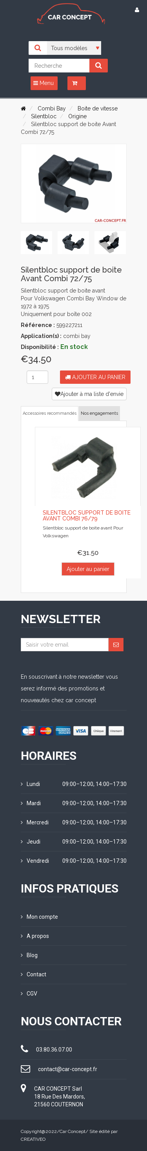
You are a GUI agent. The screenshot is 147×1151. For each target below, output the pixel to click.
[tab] (36, 243)
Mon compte (39, 917)
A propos (35, 936)
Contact (33, 974)
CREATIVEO (33, 1139)
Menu (43, 83)
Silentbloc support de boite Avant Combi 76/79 (87, 516)
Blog (29, 955)
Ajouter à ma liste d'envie (89, 394)
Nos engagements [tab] (99, 413)
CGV (29, 993)
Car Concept (72, 1131)
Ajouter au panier (95, 377)
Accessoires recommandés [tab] (49, 413)
